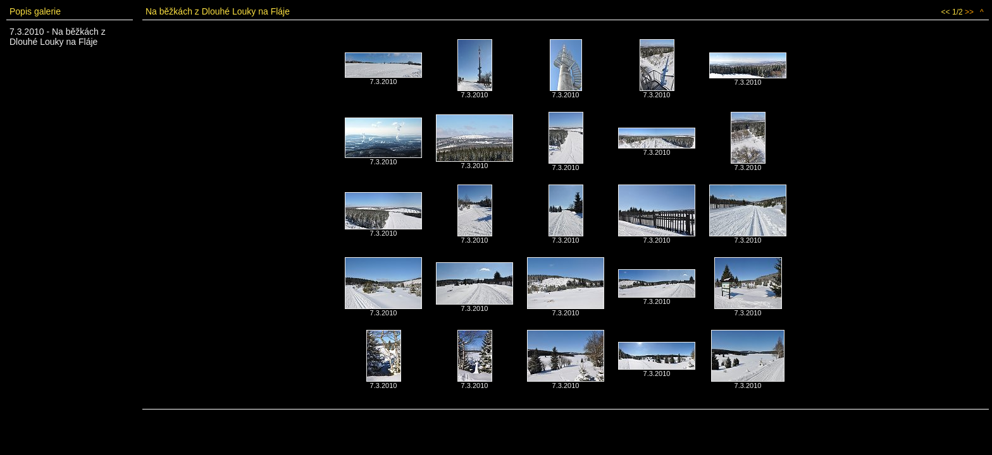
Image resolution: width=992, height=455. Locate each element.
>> (969, 12)
